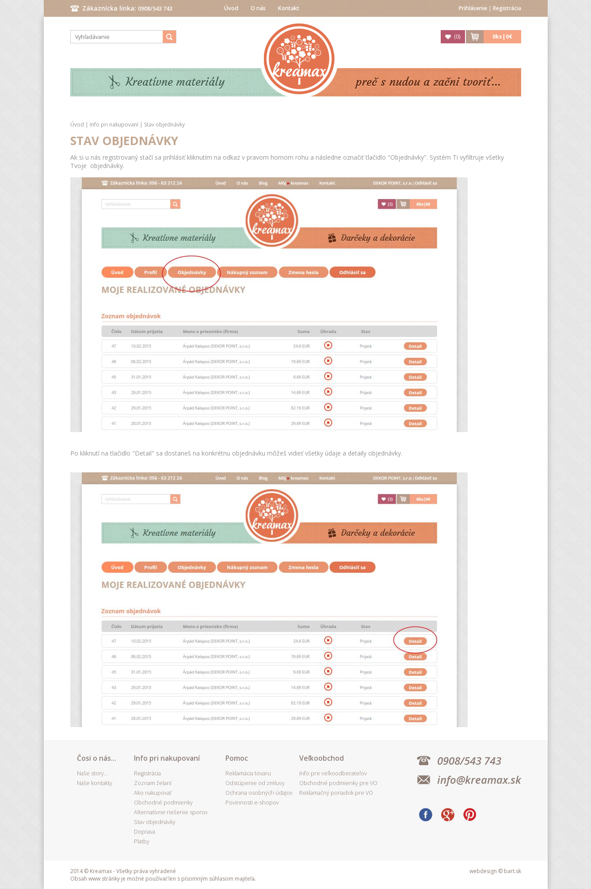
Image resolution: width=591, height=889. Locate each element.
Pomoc (236, 758)
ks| (502, 36)
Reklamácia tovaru (248, 773)
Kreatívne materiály (175, 82)
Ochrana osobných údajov (259, 793)
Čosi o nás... (96, 758)
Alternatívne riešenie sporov (171, 812)
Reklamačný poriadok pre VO (336, 793)
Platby (141, 841)
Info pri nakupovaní (115, 124)
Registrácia (507, 8)
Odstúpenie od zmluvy (255, 783)
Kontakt (288, 8)
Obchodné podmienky (163, 802)
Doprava (144, 831)
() (457, 36)
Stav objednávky (164, 124)
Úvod (231, 8)
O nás (258, 8)
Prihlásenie (473, 8)
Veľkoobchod (321, 758)
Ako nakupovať (153, 793)
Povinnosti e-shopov (252, 802)
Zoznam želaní (153, 783)
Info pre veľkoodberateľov (333, 773)
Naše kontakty (94, 783)
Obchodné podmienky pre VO (338, 783)
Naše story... (92, 773)
